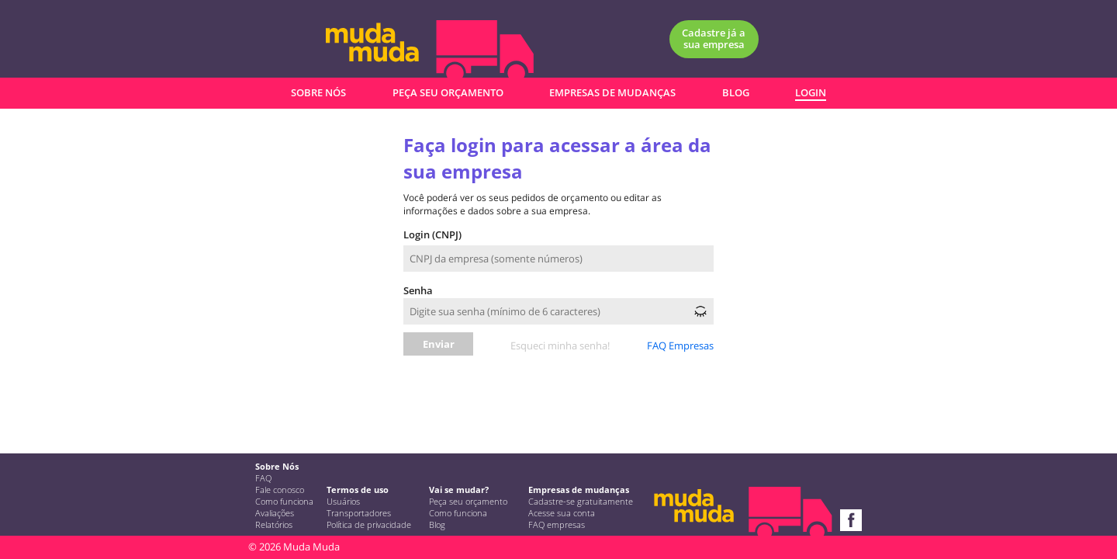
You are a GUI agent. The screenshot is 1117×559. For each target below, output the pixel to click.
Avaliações (274, 513)
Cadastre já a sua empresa (713, 38)
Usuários (343, 501)
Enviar (439, 344)
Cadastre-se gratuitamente (580, 501)
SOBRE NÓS (318, 92)
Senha (418, 290)
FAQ (263, 478)
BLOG (735, 92)
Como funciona (284, 501)
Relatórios (273, 524)
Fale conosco (279, 489)
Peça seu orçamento (468, 501)
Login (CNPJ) (432, 234)
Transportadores (359, 513)
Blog (437, 524)
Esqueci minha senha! (560, 345)
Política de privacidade (369, 524)
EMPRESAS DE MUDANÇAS (612, 92)
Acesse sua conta (561, 513)
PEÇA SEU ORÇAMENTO (448, 92)
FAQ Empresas (680, 345)
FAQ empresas (556, 524)
